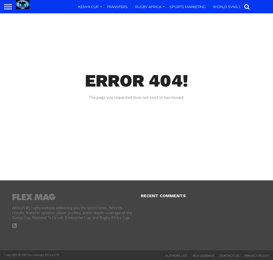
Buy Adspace (203, 256)
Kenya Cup (88, 7)
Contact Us (229, 256)
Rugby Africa (148, 7)
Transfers (117, 7)
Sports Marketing (188, 7)
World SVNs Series (232, 7)
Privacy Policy (256, 256)
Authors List (176, 256)
